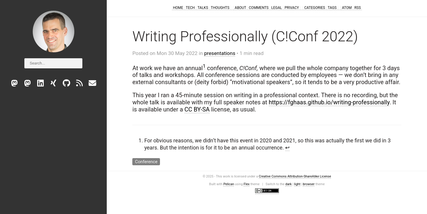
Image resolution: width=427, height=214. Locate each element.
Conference (146, 161)
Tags (332, 8)
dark (288, 184)
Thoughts (220, 8)
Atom (347, 8)
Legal (276, 8)
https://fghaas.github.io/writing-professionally (329, 102)
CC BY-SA (197, 109)
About (240, 8)
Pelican (228, 184)
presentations (219, 53)
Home (178, 8)
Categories (314, 8)
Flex (246, 184)
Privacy (292, 8)
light (297, 184)
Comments (259, 8)
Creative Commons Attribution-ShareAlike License (295, 176)
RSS (357, 8)
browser (309, 184)
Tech (190, 8)
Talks (202, 8)
